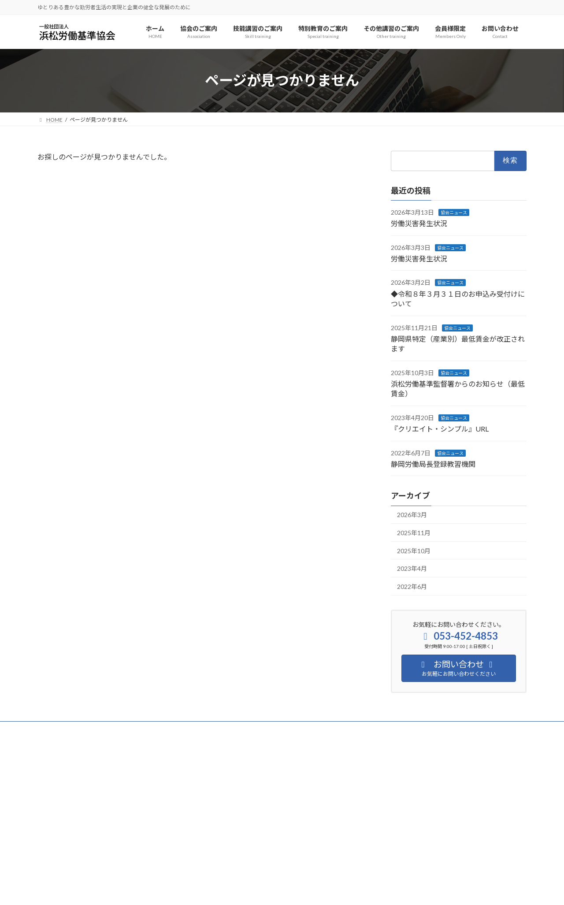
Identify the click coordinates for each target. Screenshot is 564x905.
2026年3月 (412, 514)
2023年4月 (412, 568)
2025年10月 (413, 550)
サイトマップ (132, 729)
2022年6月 (412, 586)
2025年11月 (413, 532)
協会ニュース (454, 212)
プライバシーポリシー (72, 729)
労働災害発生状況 (419, 223)
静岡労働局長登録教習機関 (433, 464)
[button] (115, 862)
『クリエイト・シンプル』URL (440, 429)
